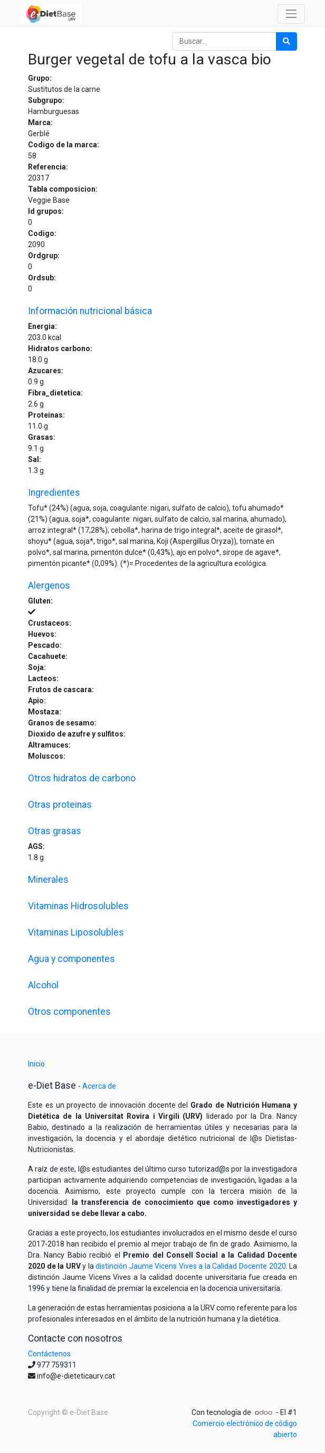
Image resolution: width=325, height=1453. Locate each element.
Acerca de (99, 1086)
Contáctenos (49, 1354)
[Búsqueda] (286, 41)
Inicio (36, 1064)
